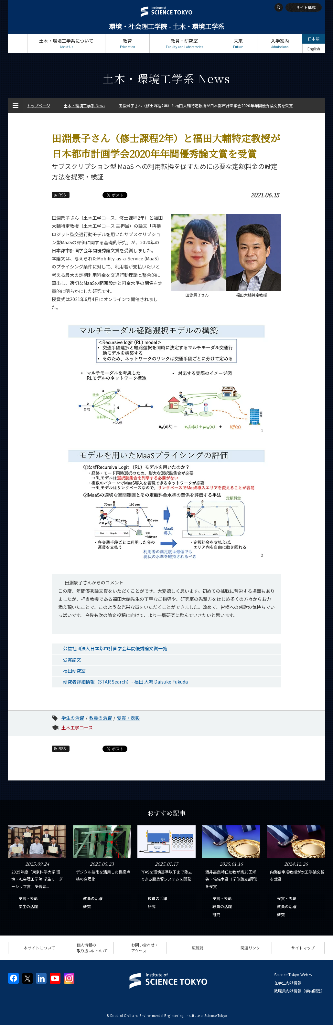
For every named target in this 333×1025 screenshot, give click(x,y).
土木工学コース (77, 727)
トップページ (17, 43)
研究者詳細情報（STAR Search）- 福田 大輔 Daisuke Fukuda (125, 681)
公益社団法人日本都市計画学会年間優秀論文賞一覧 (115, 648)
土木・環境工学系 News (84, 105)
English (313, 48)
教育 (127, 43)
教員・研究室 (184, 43)
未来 (238, 43)
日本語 (313, 38)
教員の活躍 (100, 718)
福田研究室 (74, 670)
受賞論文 (72, 659)
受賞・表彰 (128, 718)
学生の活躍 (72, 718)
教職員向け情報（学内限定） (299, 990)
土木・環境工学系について (66, 43)
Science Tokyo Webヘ (293, 974)
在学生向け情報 (287, 982)
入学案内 (279, 43)
